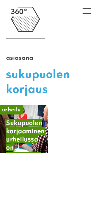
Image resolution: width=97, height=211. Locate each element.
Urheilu (11, 109)
